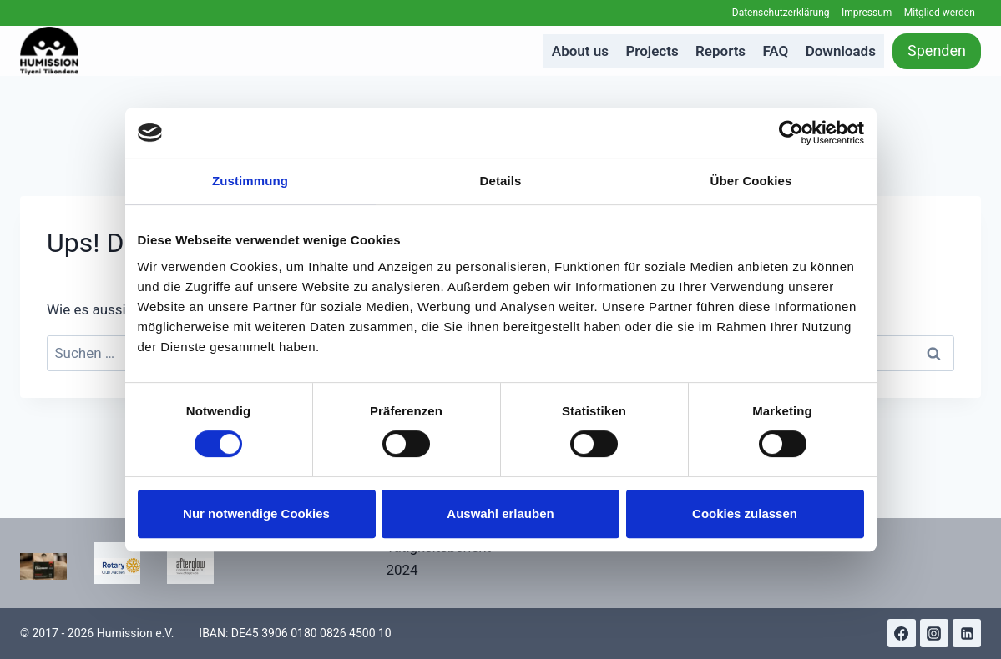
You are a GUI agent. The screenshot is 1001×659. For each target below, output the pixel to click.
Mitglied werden (939, 12)
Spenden (936, 50)
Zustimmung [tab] (250, 181)
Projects (651, 51)
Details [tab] (501, 181)
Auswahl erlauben (500, 513)
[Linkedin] (967, 633)
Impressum (867, 12)
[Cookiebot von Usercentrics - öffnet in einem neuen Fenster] (791, 132)
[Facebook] (901, 633)
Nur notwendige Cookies (256, 513)
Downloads (841, 51)
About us (580, 51)
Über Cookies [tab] (751, 181)
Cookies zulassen (744, 513)
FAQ (776, 51)
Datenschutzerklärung (781, 12)
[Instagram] (934, 633)
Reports (720, 51)
